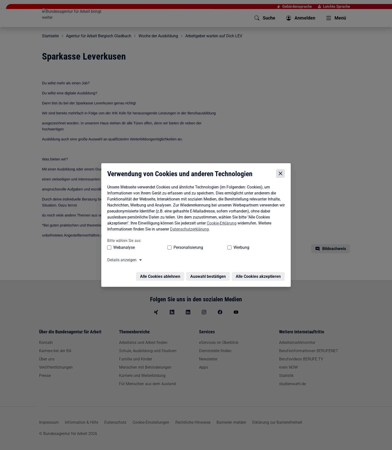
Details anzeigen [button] (120, 260)
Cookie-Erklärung (220, 223)
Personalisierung (173, 247)
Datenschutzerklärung (188, 229)
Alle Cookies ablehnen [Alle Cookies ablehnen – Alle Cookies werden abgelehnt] (161, 273)
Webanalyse (123, 247)
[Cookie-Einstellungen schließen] (281, 173)
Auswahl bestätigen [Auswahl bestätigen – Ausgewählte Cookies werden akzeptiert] (209, 273)
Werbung (212, 247)
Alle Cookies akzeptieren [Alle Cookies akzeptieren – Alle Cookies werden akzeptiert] (259, 273)
